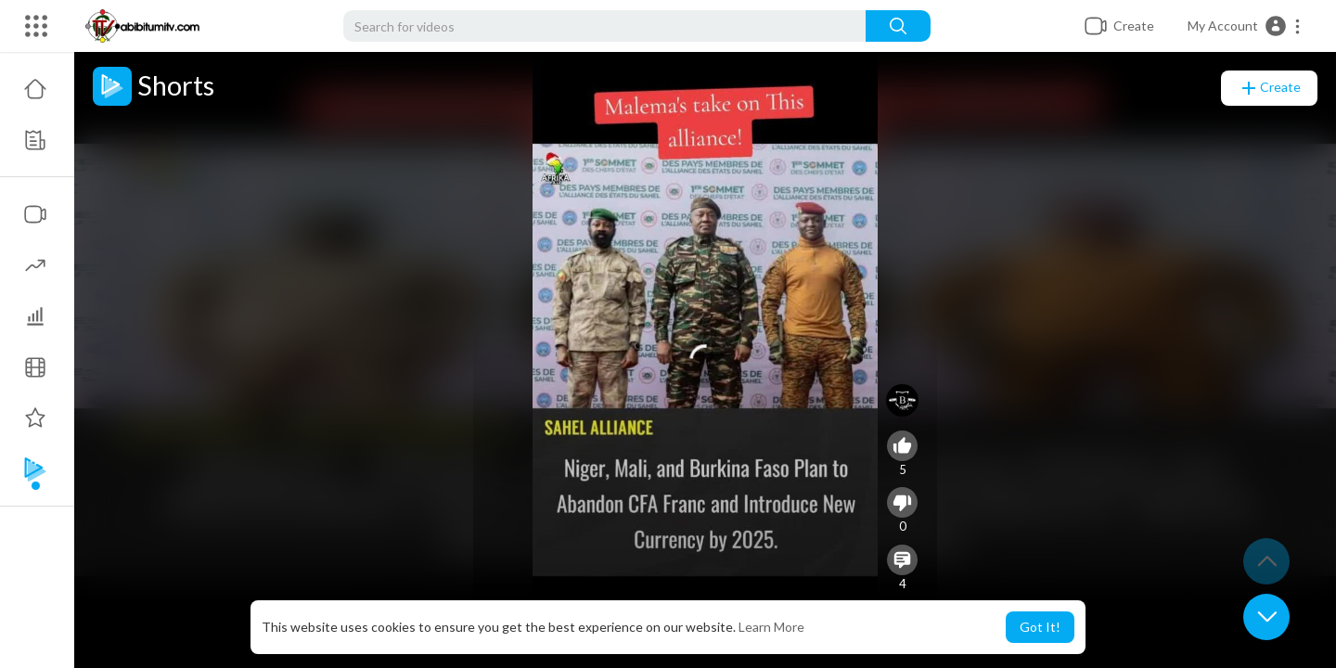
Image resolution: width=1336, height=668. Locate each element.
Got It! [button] (1040, 627)
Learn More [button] (771, 627)
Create (1269, 88)
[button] (1245, 26)
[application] (705, 360)
